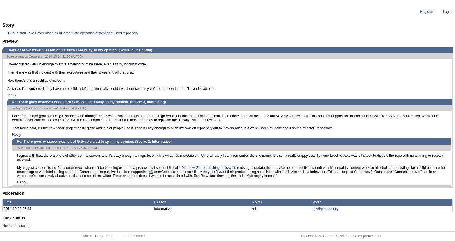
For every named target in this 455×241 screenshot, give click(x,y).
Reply (11, 95)
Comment (31, 12)
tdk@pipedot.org (325, 209)
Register (426, 12)
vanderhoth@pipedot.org (38, 147)
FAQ (109, 236)
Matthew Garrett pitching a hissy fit (208, 168)
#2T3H (93, 147)
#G (176, 155)
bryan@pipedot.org (30, 108)
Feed (126, 236)
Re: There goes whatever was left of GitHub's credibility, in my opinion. (98, 12)
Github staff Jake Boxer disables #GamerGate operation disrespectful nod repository (73, 33)
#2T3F (80, 108)
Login (447, 12)
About (87, 236)
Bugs (99, 236)
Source (139, 236)
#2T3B (77, 56)
